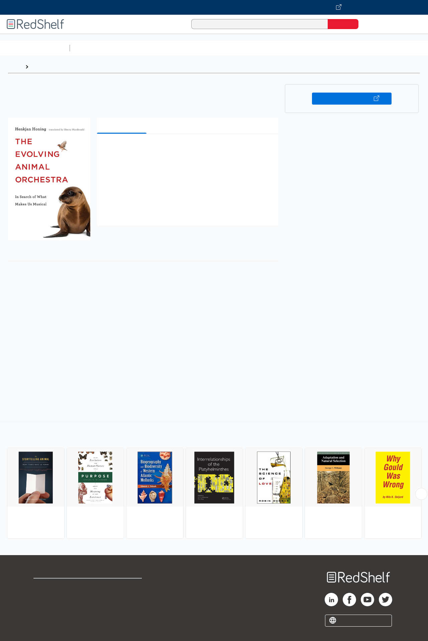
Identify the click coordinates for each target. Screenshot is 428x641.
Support (43, 597)
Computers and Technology (191, 48)
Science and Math (131, 48)
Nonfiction (405, 48)
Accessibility (122, 608)
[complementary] (214, 481)
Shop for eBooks (54, 586)
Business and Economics (259, 48)
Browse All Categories (34, 48)
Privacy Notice (52, 608)
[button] (189, 149)
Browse (41, 66)
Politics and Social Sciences (329, 48)
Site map (44, 618)
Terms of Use (123, 586)
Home (15, 66)
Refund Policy (123, 597)
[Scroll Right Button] (421, 494)
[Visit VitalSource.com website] (214, 7)
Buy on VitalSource (352, 99)
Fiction (378, 48)
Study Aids (90, 48)
